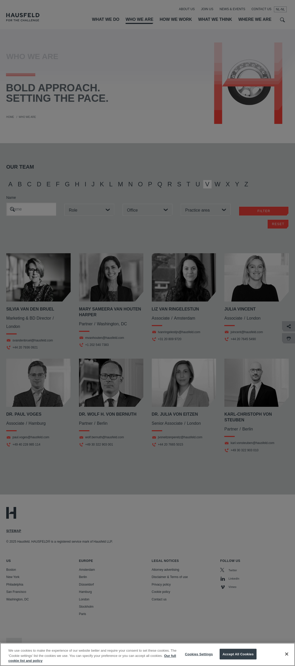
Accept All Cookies (238, 659)
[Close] (286, 659)
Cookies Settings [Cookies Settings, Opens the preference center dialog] (199, 659)
